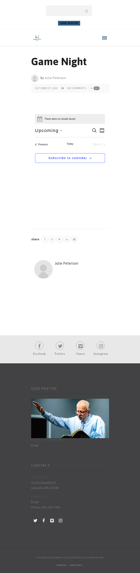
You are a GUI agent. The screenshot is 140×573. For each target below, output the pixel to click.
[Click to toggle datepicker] (48, 130)
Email (34, 445)
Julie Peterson (55, 78)
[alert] (70, 119)
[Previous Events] (41, 144)
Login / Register (69, 23)
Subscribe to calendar (67, 158)
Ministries (76, 565)
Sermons (61, 565)
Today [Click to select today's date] (70, 143)
